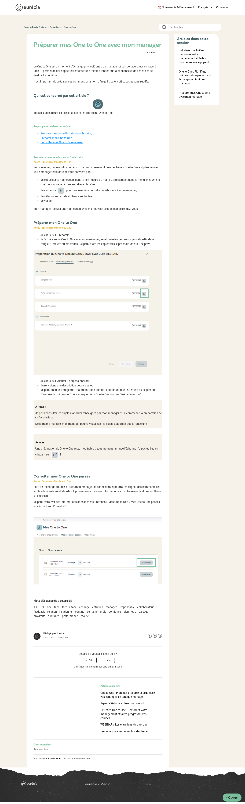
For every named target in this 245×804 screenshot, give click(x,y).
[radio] (89, 660)
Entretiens (55, 27)
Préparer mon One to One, (56, 138)
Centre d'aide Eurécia (35, 27)
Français (203, 7)
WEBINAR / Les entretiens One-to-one (123, 724)
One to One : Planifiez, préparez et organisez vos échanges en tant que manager (195, 77)
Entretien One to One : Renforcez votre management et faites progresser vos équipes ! (123, 714)
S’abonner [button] (152, 52)
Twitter (155, 636)
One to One (70, 27)
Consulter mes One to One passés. (62, 142)
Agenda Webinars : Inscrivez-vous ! (122, 703)
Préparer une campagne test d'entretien (124, 731)
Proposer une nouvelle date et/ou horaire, (66, 133)
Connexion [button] (222, 7)
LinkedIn (160, 636)
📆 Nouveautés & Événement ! (176, 7)
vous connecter (53, 758)
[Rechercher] (190, 27)
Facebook (150, 636)
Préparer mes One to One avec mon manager (194, 94)
